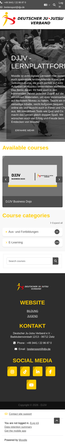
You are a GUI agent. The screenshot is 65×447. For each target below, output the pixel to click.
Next (59, 179)
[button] (47, 5)
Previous (5, 179)
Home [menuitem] (58, 19)
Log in (61, 4)
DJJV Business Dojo (19, 201)
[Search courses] (30, 261)
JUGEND (32, 316)
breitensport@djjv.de (14, 7)
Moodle (23, 440)
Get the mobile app (15, 430)
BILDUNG (32, 311)
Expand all (57, 223)
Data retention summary (18, 427)
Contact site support (18, 414)
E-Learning (16, 242)
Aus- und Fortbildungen (23, 231)
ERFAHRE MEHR (24, 130)
